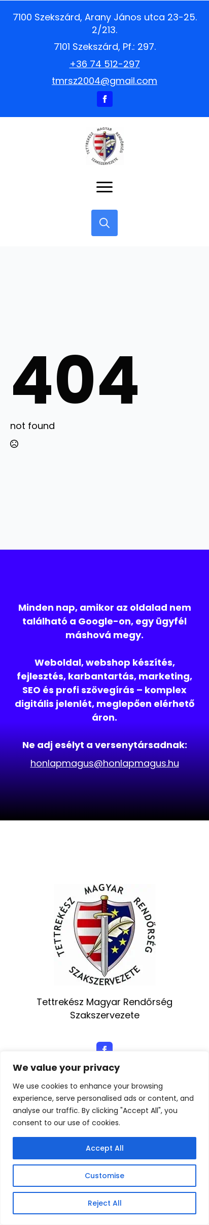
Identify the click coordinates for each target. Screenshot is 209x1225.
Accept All (105, 1148)
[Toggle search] (104, 223)
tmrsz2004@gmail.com (104, 80)
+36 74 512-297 (104, 64)
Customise (104, 1176)
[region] (104, 1138)
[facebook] (105, 99)
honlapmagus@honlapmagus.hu (104, 763)
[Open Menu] (104, 187)
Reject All (105, 1203)
